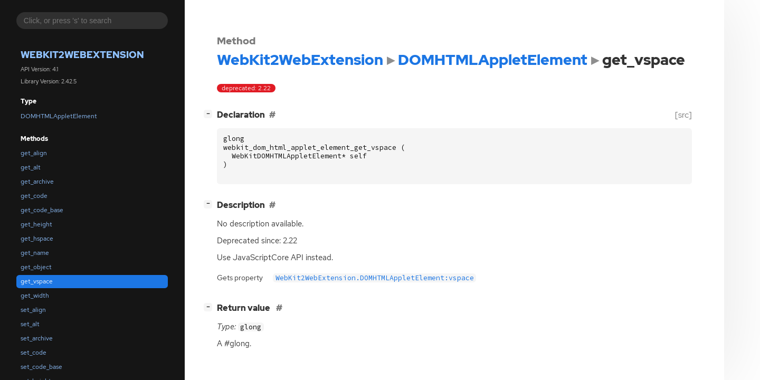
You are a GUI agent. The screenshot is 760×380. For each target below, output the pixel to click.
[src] (683, 114)
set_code (33, 352)
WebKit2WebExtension (82, 54)
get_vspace (37, 281)
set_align (33, 310)
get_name (35, 253)
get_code (34, 196)
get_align (34, 153)
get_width (35, 295)
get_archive (37, 181)
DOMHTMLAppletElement (59, 116)
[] (210, 113)
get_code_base (42, 210)
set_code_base (41, 367)
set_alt (30, 324)
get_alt (31, 167)
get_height (36, 224)
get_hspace (37, 238)
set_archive (37, 338)
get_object (36, 267)
